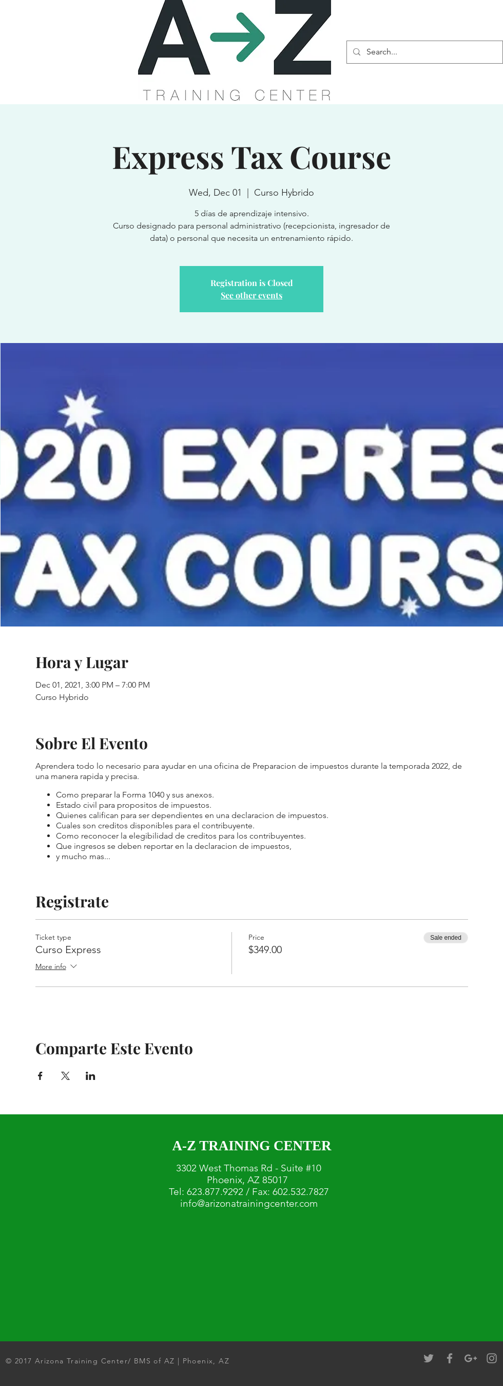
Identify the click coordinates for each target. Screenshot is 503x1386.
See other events (251, 295)
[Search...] (423, 52)
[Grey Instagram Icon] (491, 1358)
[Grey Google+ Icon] (470, 1358)
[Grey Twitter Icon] (428, 1358)
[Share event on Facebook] (40, 1076)
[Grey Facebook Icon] (449, 1358)
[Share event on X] (65, 1076)
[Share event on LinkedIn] (90, 1076)
